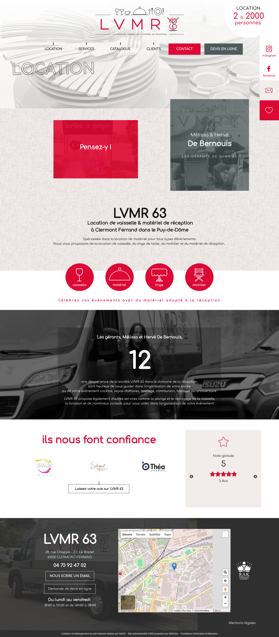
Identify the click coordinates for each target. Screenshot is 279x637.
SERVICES (86, 49)
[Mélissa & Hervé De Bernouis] (209, 145)
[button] (225, 534)
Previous (191, 477)
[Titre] (79, 277)
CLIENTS (153, 49)
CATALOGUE (120, 49)
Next (255, 477)
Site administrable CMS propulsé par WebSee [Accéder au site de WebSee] (153, 633)
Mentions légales (242, 623)
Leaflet (177, 610)
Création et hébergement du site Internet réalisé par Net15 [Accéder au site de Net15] (93, 633)
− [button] (225, 604)
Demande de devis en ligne (70, 589)
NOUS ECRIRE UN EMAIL (70, 576)
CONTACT (184, 49)
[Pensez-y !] (95, 149)
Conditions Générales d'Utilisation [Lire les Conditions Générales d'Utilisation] (199, 633)
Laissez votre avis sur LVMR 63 (99, 489)
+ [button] (225, 598)
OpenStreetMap (201, 610)
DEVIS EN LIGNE (223, 49)
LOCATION (53, 49)
